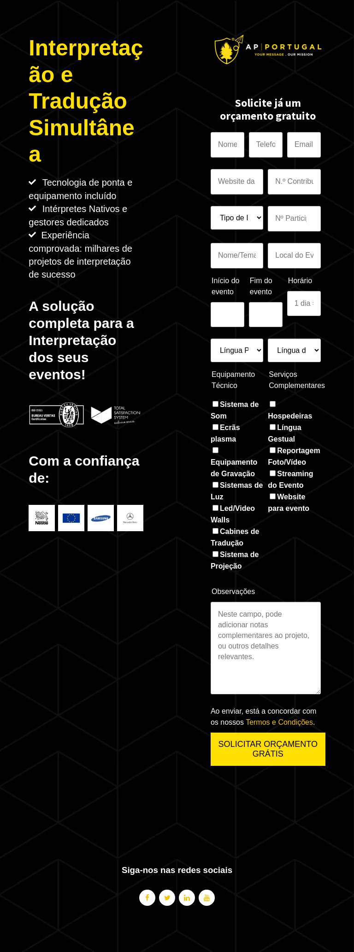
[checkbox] (237, 485)
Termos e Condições (279, 722)
